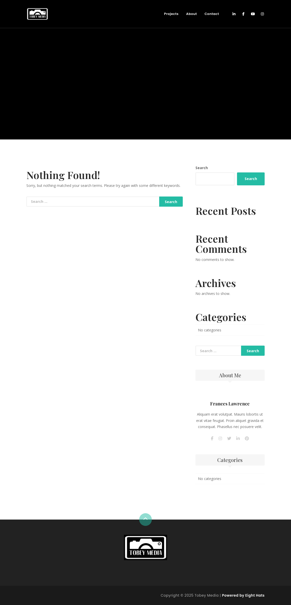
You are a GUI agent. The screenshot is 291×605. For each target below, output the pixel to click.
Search (201, 167)
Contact (212, 13)
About (191, 13)
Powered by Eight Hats (243, 595)
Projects (171, 13)
